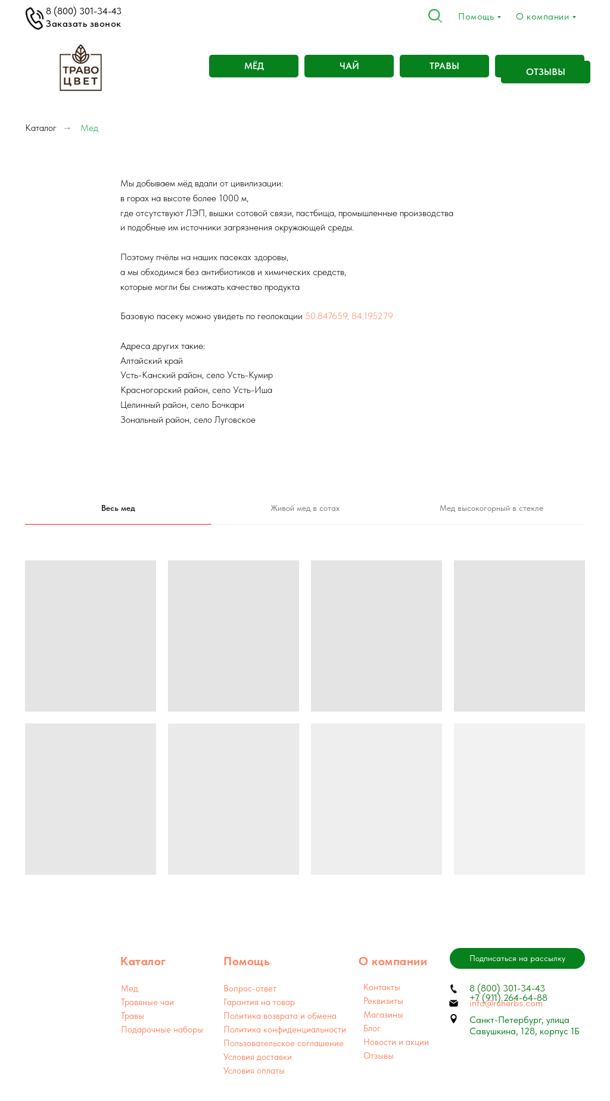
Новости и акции (396, 1042)
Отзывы (378, 1055)
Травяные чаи (147, 1002)
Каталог (41, 127)
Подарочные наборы (162, 1029)
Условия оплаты (254, 1070)
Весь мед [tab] (118, 508)
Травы (132, 1015)
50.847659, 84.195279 (349, 316)
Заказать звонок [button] (84, 23)
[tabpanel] (305, 717)
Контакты (381, 987)
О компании (542, 16)
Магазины (383, 1014)
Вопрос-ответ (249, 988)
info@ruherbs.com (506, 1003)
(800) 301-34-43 (510, 988)
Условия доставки (257, 1057)
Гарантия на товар (259, 1002)
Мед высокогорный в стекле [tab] (491, 508)
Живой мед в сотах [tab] (305, 508)
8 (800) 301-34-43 (84, 11)
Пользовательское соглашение (283, 1043)
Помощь (476, 16)
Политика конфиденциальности (284, 1029)
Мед (129, 988)
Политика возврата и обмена (280, 1015)
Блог (372, 1028)
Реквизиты (383, 1001)
